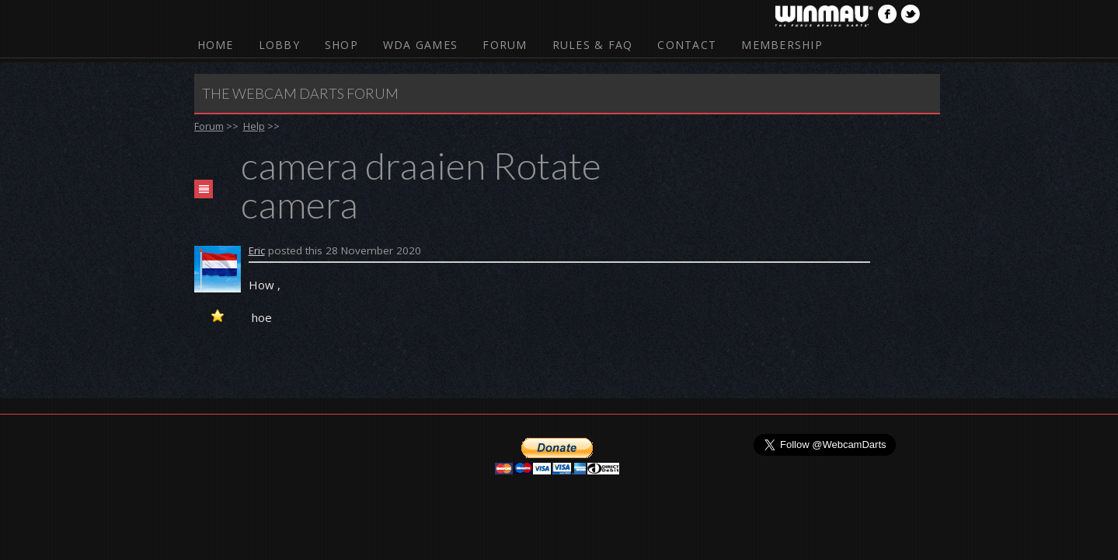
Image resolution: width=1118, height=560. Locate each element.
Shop (341, 44)
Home (215, 44)
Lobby (279, 44)
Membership (782, 44)
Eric (257, 250)
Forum (504, 44)
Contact (686, 44)
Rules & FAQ (592, 44)
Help (254, 126)
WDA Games (420, 44)
